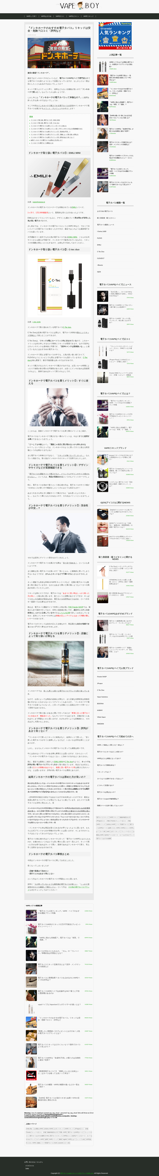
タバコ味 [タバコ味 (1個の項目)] (67, 1143)
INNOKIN (100, 724)
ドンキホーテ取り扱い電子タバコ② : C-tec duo (45, 123)
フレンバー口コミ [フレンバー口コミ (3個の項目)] (126, 831)
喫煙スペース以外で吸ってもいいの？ (110, 805)
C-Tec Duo (100, 251)
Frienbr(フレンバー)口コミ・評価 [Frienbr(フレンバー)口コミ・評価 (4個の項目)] (36, 1132)
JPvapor (100, 683)
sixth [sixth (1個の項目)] (108, 831)
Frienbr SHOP (102, 677)
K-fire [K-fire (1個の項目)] (47, 1136)
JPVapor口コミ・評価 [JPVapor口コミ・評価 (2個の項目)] (81, 1129)
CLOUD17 (100, 258)
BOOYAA (100, 703)
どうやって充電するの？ (105, 785)
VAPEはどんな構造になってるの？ (109, 758)
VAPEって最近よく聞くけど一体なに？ (110, 745)
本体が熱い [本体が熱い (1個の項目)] (29, 1129)
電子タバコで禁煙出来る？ (106, 765)
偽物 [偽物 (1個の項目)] (38, 1143)
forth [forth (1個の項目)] (55, 1143)
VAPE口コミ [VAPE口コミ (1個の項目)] (67, 1136)
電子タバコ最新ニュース (105, 225)
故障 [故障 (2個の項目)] (46, 1139)
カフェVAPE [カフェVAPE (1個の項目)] (40, 1139)
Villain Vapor (101, 717)
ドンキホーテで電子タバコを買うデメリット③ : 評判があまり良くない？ (52, 137)
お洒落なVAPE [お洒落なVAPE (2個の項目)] (38, 1129)
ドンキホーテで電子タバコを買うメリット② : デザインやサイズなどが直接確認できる (56, 129)
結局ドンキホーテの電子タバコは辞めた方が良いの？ (47, 140)
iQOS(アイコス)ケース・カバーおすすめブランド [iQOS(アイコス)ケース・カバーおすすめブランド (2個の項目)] (119, 835)
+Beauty (100, 265)
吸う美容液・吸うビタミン (106, 218)
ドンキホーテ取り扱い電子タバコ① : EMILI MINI (45, 120)
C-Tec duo (67, 327)
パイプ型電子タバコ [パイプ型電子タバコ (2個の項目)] (47, 1143)
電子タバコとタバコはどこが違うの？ (110, 752)
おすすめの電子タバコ (105, 211)
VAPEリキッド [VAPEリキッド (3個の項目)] (69, 1129)
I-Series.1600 (101, 231)
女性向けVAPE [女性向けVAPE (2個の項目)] (48, 1129)
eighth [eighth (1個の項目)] (65, 1139)
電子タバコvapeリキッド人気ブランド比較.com (76, 1173)
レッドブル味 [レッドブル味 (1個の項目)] (81, 1139)
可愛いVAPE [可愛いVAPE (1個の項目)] (63, 1132)
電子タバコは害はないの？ (106, 792)
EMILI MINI (72, 237)
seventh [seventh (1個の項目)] (60, 1143)
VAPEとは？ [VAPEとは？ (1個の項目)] (71, 1139)
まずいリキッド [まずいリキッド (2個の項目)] (59, 1129)
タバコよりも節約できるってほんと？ (110, 779)
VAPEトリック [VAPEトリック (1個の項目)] (53, 1139)
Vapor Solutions (102, 697)
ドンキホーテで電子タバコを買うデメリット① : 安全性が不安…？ (50, 131)
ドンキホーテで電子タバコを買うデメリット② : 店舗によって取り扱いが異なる (54, 134)
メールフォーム (29, 1165)
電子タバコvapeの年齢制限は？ (108, 799)
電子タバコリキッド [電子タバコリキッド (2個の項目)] (56, 1136)
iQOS (99, 272)
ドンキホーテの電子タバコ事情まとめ (42, 143)
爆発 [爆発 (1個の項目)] (60, 1139)
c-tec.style (37, 322)
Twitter (27, 1168)
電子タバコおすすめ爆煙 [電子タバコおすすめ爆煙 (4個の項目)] (37, 1136)
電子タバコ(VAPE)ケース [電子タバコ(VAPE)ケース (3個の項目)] (75, 1132)
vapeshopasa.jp (39, 202)
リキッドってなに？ (104, 772)
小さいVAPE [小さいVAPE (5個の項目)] (32, 1143)
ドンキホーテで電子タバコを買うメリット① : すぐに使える (48, 126)
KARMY (100, 710)
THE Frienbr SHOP (75, 607)
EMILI (74, 207)
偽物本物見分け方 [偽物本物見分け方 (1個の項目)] (52, 1132)
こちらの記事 (64, 613)
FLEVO (99, 238)
